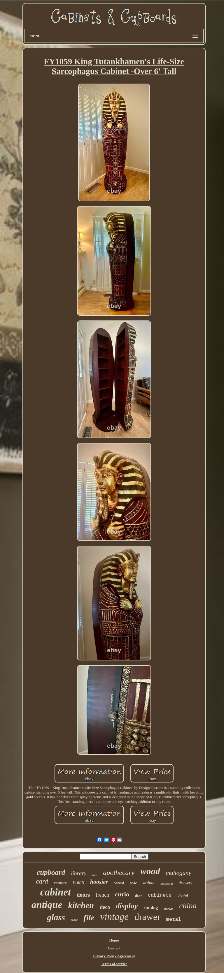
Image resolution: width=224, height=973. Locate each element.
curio (122, 894)
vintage (114, 917)
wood (150, 871)
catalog (151, 907)
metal (173, 919)
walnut (149, 882)
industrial (166, 883)
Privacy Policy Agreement (114, 956)
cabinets (160, 895)
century (60, 882)
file (88, 917)
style (133, 883)
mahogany (178, 872)
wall (94, 875)
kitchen (81, 905)
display (127, 906)
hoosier (99, 882)
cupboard (51, 872)
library (78, 873)
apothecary (118, 872)
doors (83, 895)
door (138, 896)
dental (183, 895)
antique (47, 904)
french (102, 895)
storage (168, 908)
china (188, 905)
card (42, 881)
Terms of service (114, 964)
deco (105, 907)
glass (56, 917)
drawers (185, 883)
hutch (78, 882)
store (74, 920)
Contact (114, 948)
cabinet (55, 892)
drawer (147, 917)
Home (114, 940)
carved (119, 883)
